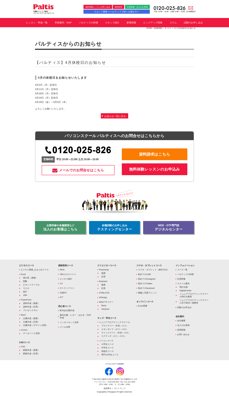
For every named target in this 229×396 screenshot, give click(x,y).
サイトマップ (119, 388)
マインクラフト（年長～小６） (115, 333)
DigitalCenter (185, 290)
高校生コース (107, 351)
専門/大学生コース (109, 354)
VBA (25, 295)
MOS (62, 269)
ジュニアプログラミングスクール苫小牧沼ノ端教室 (194, 301)
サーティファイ (67, 288)
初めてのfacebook (146, 288)
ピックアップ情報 (152, 22)
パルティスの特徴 (88, 22)
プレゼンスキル (30, 310)
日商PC (63, 293)
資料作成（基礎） (31, 303)
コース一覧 (182, 269)
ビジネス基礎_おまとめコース (35, 269)
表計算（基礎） (30, 278)
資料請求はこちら (154, 154)
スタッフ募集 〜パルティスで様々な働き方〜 (116, 11)
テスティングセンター (114, 227)
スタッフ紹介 (112, 22)
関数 (25, 281)
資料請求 (118, 7)
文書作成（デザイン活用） (35, 325)
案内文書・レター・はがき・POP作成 (75, 316)
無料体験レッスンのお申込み (154, 169)
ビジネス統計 (66, 279)
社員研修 (181, 279)
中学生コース (107, 347)
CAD (23, 346)
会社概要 (181, 320)
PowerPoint (26, 300)
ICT (61, 297)
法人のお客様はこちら (60, 227)
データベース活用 (31, 333)
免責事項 (108, 388)
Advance (105, 309)
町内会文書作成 (67, 310)
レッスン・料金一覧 (37, 22)
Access (24, 330)
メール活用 (65, 327)
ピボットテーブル (31, 285)
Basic (103, 305)
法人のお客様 (183, 325)
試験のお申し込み (193, 22)
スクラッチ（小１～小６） (113, 336)
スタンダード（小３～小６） (114, 329)
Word (23, 315)
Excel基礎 (142, 306)
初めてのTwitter (145, 283)
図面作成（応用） (31, 353)
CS (61, 283)
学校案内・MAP (63, 22)
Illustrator (103, 281)
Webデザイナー (106, 302)
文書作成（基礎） (31, 318)
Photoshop (104, 269)
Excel (23, 274)
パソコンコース (106, 340)
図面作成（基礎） (31, 350)
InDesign (103, 297)
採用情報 (181, 330)
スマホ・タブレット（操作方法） (153, 269)
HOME (149, 28)
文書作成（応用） (31, 322)
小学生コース (107, 344)
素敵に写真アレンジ (147, 293)
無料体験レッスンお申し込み (97, 7)
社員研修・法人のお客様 (137, 7)
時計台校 (184, 287)
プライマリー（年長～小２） (114, 326)
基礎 (103, 273)
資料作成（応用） (31, 307)
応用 (103, 276)
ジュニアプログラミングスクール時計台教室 (194, 295)
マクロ (26, 288)
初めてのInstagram (147, 279)
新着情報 (131, 22)
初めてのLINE (144, 274)
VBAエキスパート (68, 274)
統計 (25, 291)
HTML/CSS (104, 293)
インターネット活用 (69, 322)
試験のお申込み (184, 307)
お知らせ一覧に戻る (115, 116)
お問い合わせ (183, 334)
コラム (173, 22)
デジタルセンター (168, 227)
